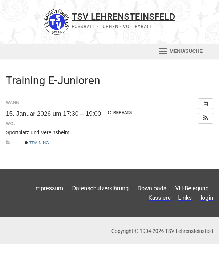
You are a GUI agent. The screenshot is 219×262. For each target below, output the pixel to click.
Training (37, 142)
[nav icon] (180, 51)
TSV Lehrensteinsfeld (123, 17)
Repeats (120, 112)
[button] (205, 118)
